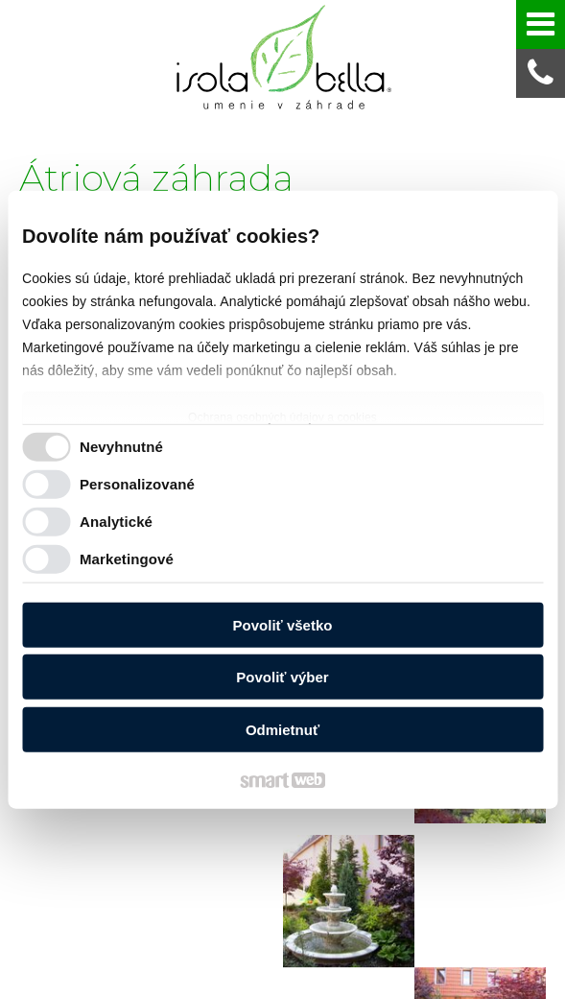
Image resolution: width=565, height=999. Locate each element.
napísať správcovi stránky (132, 980)
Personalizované (137, 484)
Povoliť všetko (283, 624)
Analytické (116, 521)
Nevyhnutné (121, 447)
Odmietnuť (282, 729)
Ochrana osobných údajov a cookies (282, 416)
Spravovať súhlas (449, 980)
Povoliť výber (282, 677)
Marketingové (127, 559)
